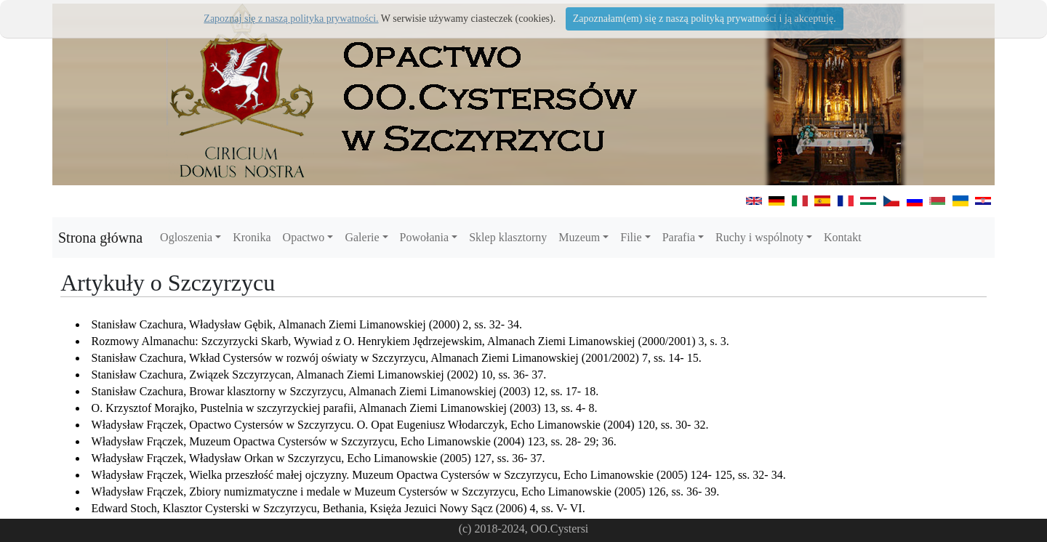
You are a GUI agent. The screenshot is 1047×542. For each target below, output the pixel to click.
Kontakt (843, 237)
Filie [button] (630, 237)
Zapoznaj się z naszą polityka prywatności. (291, 18)
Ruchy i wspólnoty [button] (759, 237)
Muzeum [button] (579, 237)
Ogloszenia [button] (186, 237)
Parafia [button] (678, 237)
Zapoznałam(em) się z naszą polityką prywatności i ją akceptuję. (704, 18)
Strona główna (100, 238)
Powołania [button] (424, 237)
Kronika (251, 237)
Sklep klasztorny (508, 237)
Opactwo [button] (304, 237)
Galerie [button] (362, 237)
